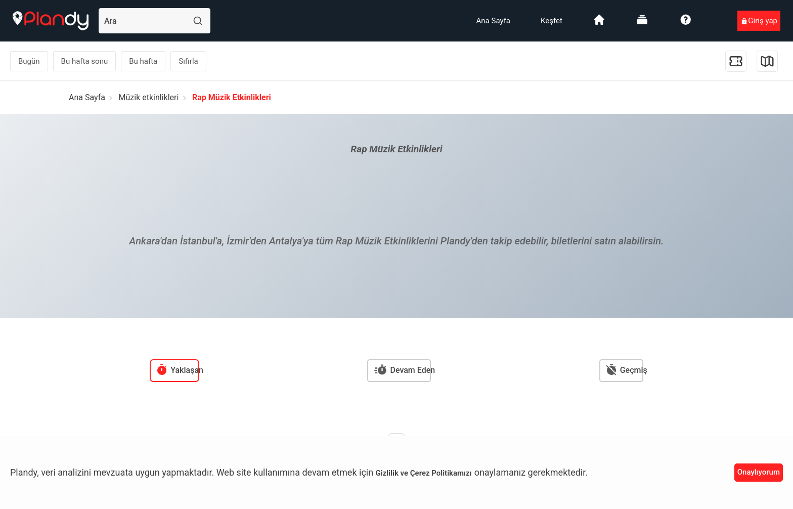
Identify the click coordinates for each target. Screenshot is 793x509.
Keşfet (551, 20)
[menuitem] (493, 20)
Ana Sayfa (493, 20)
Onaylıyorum (758, 472)
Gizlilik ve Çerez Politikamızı (424, 473)
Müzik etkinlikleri (149, 97)
